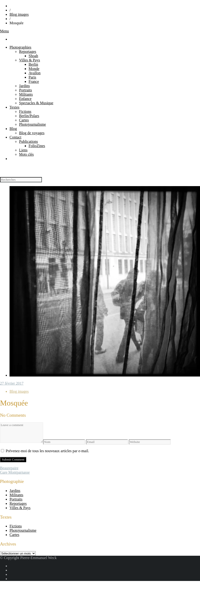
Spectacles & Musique (36, 103)
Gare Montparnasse (15, 472)
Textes (15, 107)
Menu (4, 31)
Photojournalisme (32, 124)
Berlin (33, 64)
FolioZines (37, 146)
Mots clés (26, 154)
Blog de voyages (32, 133)
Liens (23, 150)
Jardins (24, 86)
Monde (34, 69)
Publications (28, 141)
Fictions (25, 111)
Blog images (19, 14)
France (34, 81)
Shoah (33, 56)
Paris (32, 77)
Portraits (25, 90)
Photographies (20, 47)
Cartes (24, 120)
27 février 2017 (12, 383)
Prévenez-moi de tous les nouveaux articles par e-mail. (47, 451)
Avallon (34, 73)
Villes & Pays (29, 60)
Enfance (25, 99)
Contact (15, 137)
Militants (26, 94)
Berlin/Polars (29, 116)
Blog (13, 129)
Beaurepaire (9, 468)
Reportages (27, 52)
